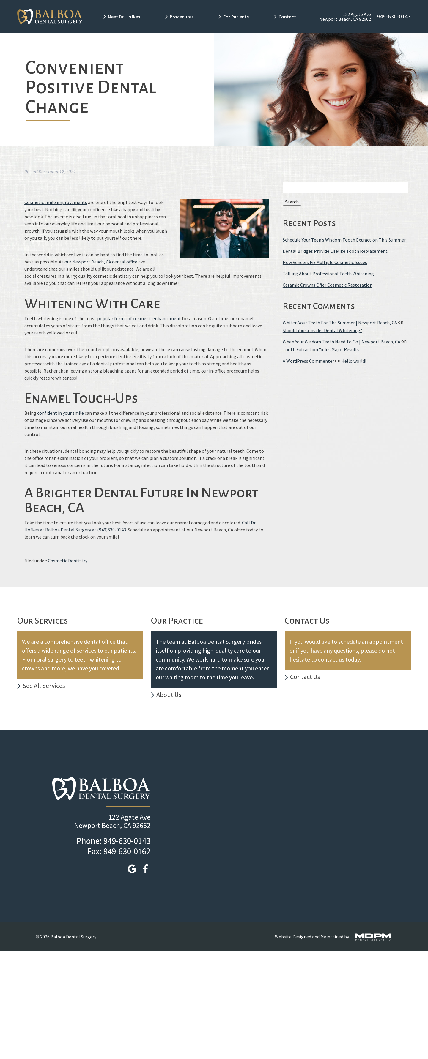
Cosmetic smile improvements (55, 202)
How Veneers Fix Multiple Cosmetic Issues (325, 262)
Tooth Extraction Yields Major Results (321, 350)
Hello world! (353, 361)
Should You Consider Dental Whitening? (322, 330)
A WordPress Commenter (308, 361)
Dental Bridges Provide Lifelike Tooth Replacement (335, 251)
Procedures (181, 17)
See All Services (44, 685)
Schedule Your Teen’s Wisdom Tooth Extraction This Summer (344, 240)
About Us (168, 694)
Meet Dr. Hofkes (124, 17)
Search (292, 202)
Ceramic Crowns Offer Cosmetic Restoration (327, 285)
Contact (287, 17)
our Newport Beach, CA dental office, (101, 262)
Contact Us (305, 677)
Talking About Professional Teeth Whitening (328, 274)
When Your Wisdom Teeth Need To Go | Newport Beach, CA (341, 342)
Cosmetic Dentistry (67, 561)
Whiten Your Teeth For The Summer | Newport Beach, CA (340, 323)
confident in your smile (60, 413)
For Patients (236, 17)
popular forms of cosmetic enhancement (139, 318)
